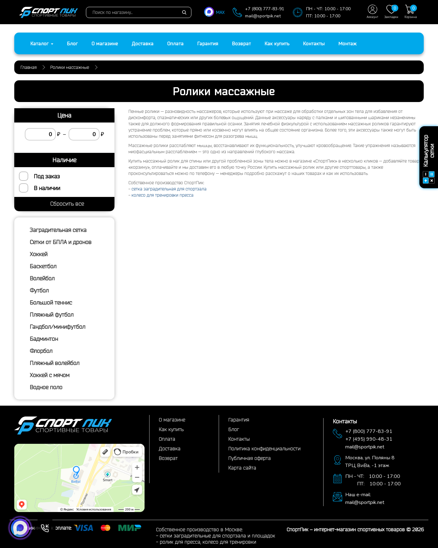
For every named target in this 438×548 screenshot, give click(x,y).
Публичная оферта (249, 458)
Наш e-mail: (358, 494)
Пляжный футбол (52, 314)
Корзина (410, 12)
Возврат (241, 43)
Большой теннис (51, 302)
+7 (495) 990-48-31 (368, 439)
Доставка (143, 43)
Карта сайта (242, 467)
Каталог (41, 43)
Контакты (314, 43)
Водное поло (46, 387)
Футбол (39, 290)
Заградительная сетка (58, 230)
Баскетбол (43, 266)
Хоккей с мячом (49, 375)
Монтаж (347, 43)
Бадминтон (44, 339)
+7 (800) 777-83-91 (264, 9)
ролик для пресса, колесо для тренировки (208, 542)
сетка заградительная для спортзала (169, 188)
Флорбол (41, 351)
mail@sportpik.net (263, 16)
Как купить (277, 43)
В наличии (47, 188)
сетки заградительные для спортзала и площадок (217, 535)
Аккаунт (372, 12)
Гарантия (207, 43)
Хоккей (38, 254)
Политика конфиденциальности (264, 448)
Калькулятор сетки (428, 159)
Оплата (175, 43)
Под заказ (47, 176)
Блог (72, 43)
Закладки (391, 12)
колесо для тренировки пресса (163, 195)
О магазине (105, 43)
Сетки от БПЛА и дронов (61, 242)
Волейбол (42, 278)
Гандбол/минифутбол (57, 326)
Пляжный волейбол (54, 363)
